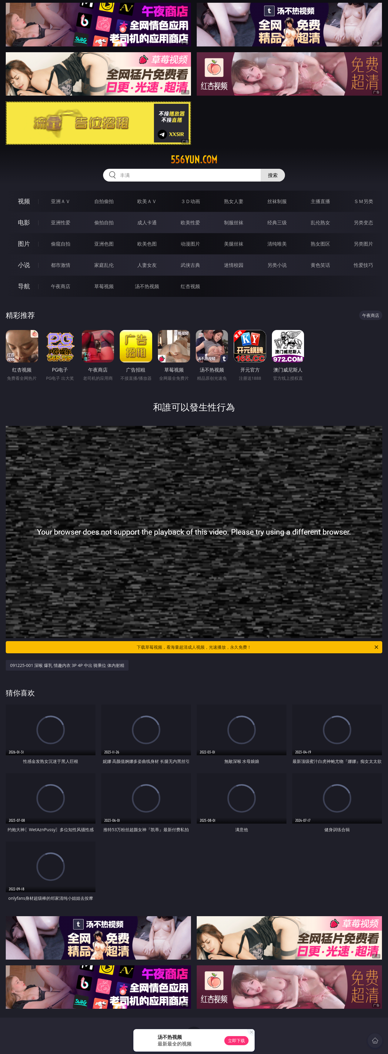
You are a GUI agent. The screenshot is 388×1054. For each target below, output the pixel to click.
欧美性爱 (190, 222)
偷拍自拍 (104, 222)
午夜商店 (60, 286)
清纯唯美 (277, 243)
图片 (24, 244)
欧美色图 (147, 243)
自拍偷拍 (104, 201)
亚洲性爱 (60, 222)
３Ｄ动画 (190, 201)
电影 (24, 222)
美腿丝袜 (233, 243)
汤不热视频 (147, 286)
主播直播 (320, 201)
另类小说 (277, 265)
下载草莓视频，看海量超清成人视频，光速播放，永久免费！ (258, 647)
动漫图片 (190, 243)
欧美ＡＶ (147, 201)
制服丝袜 (233, 222)
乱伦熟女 (320, 222)
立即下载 (236, 1040)
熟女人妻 (233, 201)
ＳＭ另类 (363, 201)
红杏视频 (190, 286)
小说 (24, 265)
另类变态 (363, 222)
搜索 (273, 175)
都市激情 (60, 265)
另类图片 (363, 243)
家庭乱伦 (104, 265)
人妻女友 (147, 265)
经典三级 (277, 222)
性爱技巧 (363, 265)
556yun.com (194, 160)
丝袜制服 (277, 201)
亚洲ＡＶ (60, 201)
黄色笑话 (320, 265)
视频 (24, 201)
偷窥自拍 (60, 243)
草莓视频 (104, 286)
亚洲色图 (104, 243)
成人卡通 (147, 222)
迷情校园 (233, 265)
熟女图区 (320, 243)
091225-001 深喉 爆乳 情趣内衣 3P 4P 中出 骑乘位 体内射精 (67, 665)
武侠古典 (190, 265)
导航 (24, 286)
